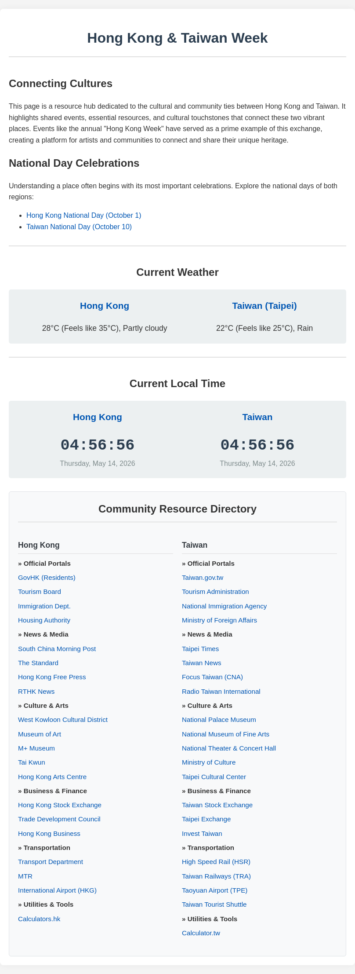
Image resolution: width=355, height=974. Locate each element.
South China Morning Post (57, 648)
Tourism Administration (215, 591)
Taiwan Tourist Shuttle (214, 904)
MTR (25, 876)
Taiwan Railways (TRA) (216, 876)
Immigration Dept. (44, 606)
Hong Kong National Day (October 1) (83, 215)
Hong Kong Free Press (52, 677)
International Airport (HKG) (57, 890)
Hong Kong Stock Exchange (59, 805)
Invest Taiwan (202, 833)
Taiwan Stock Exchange (217, 805)
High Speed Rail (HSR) (216, 861)
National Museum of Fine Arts (225, 734)
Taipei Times (200, 648)
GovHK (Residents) (47, 577)
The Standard (38, 662)
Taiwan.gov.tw (202, 577)
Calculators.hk (39, 919)
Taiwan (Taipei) (264, 305)
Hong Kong (104, 305)
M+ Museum (36, 748)
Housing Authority (44, 620)
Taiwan (258, 417)
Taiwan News (201, 662)
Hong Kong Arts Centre (52, 776)
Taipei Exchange (206, 819)
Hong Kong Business (49, 833)
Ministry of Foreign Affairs (219, 620)
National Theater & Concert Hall (229, 748)
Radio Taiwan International (221, 691)
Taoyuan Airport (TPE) (214, 890)
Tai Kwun (31, 762)
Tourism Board (39, 591)
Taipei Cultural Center (214, 776)
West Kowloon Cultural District (63, 719)
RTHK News (36, 691)
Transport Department (50, 861)
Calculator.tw (201, 933)
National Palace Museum (219, 719)
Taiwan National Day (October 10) (79, 227)
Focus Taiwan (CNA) (212, 677)
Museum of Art (39, 734)
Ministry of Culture (208, 762)
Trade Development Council (59, 819)
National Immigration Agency (224, 606)
